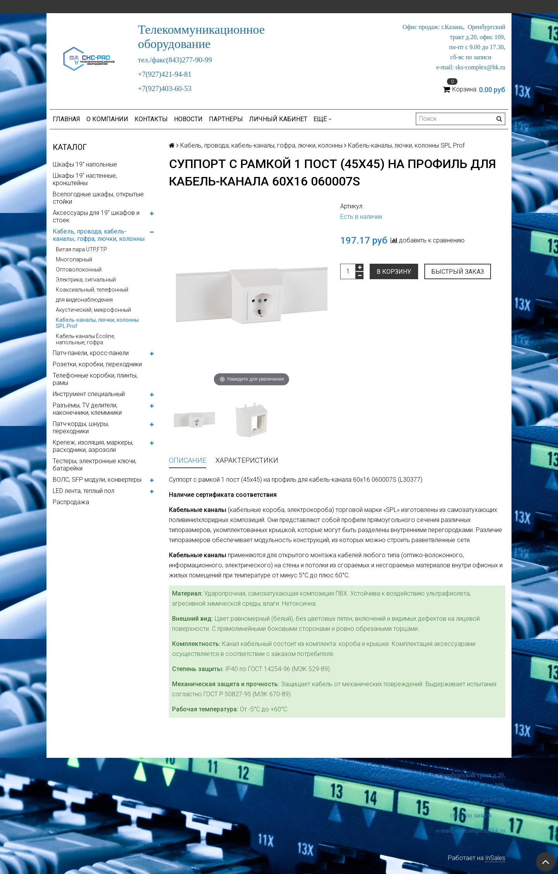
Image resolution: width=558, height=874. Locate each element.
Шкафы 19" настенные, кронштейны (85, 179)
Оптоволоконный (79, 269)
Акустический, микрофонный (93, 310)
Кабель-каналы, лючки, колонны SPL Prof (97, 323)
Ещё (322, 119)
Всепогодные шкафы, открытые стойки (98, 198)
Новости (188, 119)
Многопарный (74, 259)
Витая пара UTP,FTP (81, 249)
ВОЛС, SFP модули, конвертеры (97, 479)
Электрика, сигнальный (86, 279)
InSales (495, 858)
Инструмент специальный (89, 394)
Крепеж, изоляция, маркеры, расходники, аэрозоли (93, 446)
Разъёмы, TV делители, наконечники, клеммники (87, 409)
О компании (107, 119)
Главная (66, 119)
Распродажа (71, 502)
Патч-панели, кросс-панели (91, 353)
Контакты (151, 119)
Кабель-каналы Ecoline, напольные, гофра (85, 339)
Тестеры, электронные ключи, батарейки (94, 464)
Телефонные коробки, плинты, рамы (95, 379)
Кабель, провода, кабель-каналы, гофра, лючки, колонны (99, 235)
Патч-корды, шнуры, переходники (81, 427)
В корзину (394, 271)
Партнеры (226, 119)
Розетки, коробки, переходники (97, 364)
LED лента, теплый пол (83, 491)
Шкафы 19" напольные (85, 164)
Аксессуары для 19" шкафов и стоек (96, 216)
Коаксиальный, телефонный (92, 290)
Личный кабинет (278, 119)
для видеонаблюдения (84, 300)
